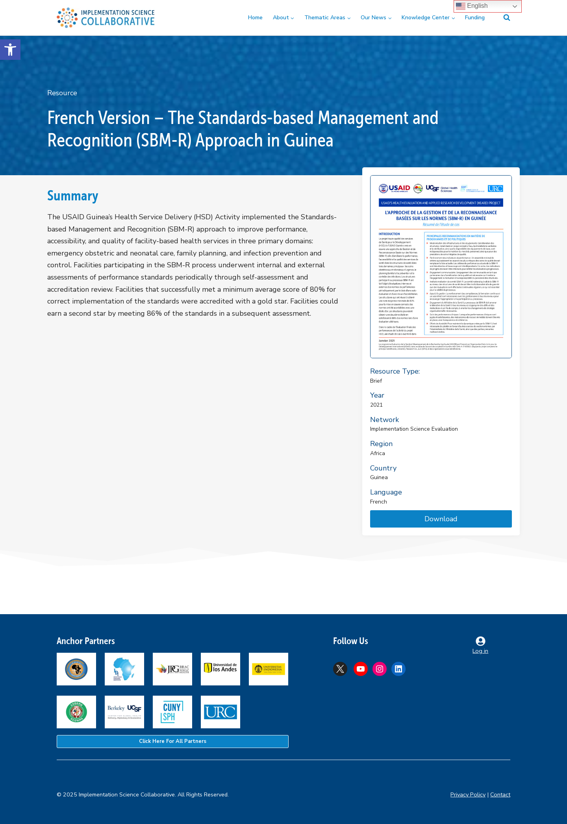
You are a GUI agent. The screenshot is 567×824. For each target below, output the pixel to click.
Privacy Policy (467, 794)
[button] (10, 49)
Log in (480, 651)
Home (255, 17)
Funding (475, 17)
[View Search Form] (502, 17)
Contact (500, 794)
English (472, 6)
